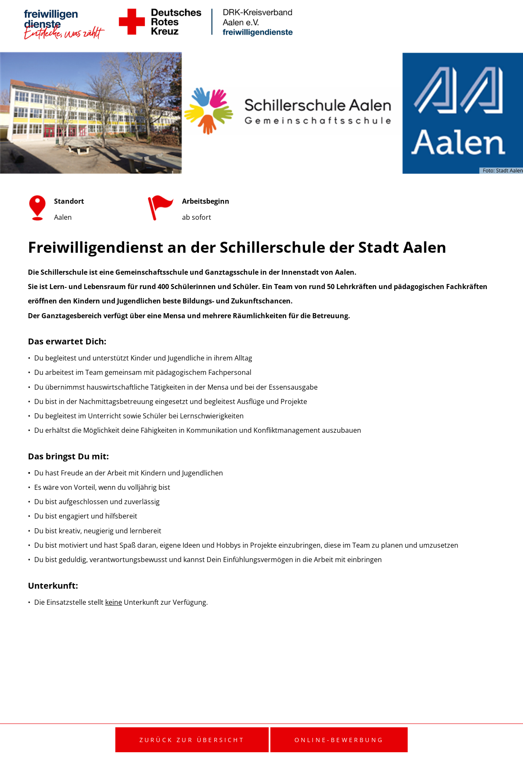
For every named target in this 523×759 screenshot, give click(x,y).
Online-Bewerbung (339, 740)
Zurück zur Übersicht (192, 740)
